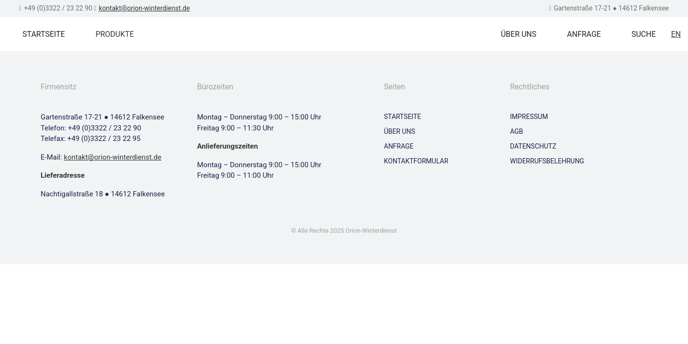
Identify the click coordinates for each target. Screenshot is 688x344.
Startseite (43, 34)
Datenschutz (533, 146)
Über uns (519, 34)
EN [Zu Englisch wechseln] (676, 34)
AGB (516, 131)
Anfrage (584, 34)
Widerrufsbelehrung (547, 161)
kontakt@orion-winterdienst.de (144, 8)
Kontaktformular (416, 161)
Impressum (529, 116)
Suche (644, 34)
